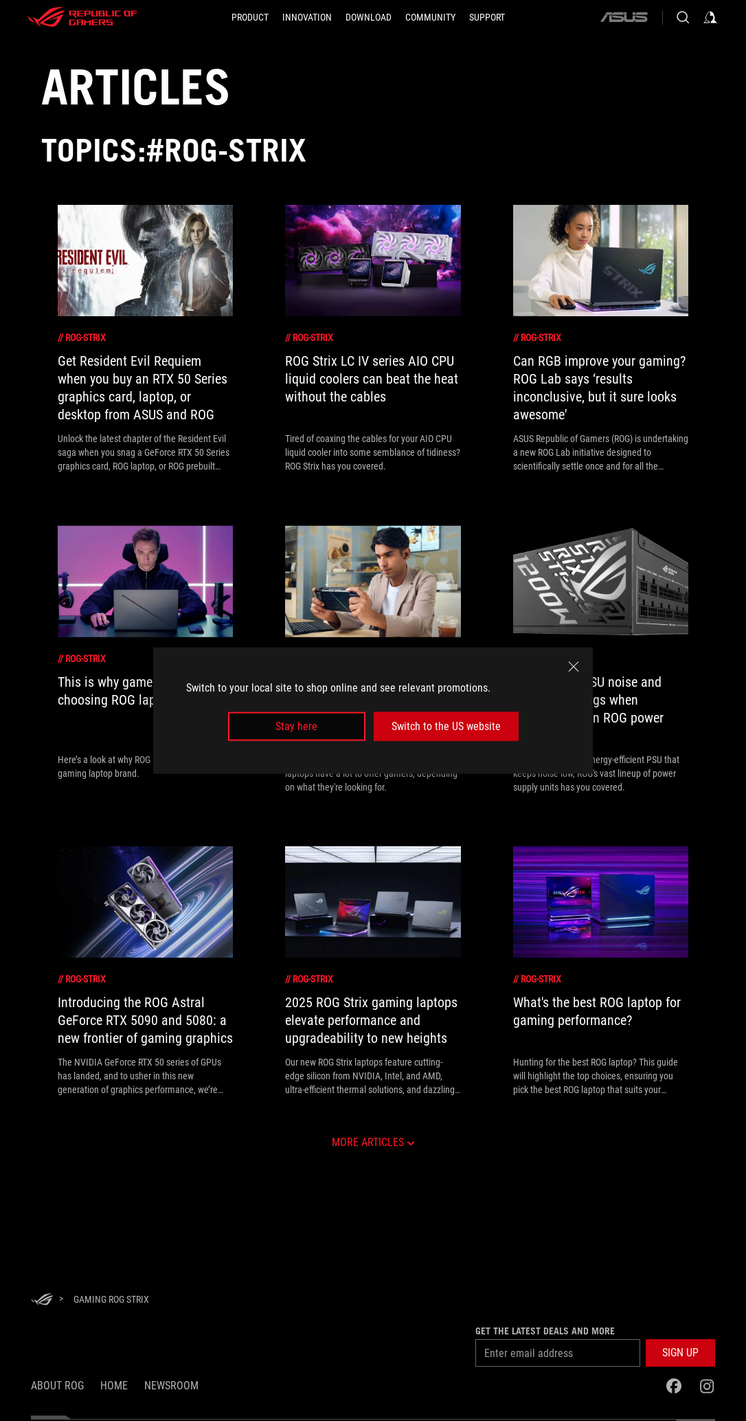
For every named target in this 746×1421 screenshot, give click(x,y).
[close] (573, 666)
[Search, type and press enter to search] (683, 17)
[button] (680, 1353)
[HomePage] (42, 1300)
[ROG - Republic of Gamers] (82, 17)
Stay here (296, 726)
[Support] (487, 17)
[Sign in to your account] (710, 17)
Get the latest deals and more (545, 1330)
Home (114, 1385)
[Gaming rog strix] (111, 1299)
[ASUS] (623, 17)
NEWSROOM (171, 1385)
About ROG (57, 1385)
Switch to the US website (446, 726)
